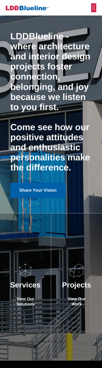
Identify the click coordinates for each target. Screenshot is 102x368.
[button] (93, 7)
